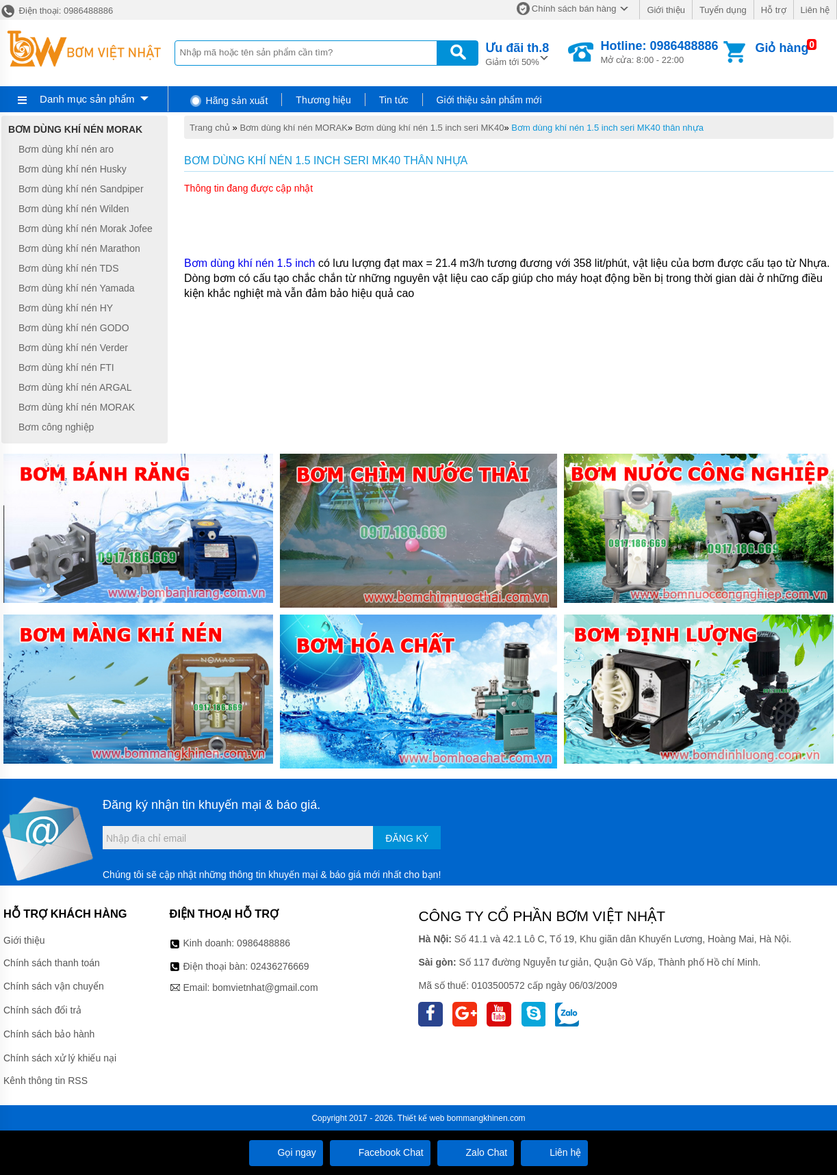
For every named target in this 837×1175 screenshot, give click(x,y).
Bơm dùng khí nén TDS (68, 268)
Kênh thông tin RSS (45, 1080)
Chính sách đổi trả (42, 1010)
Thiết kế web (421, 1118)
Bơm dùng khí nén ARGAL (74, 387)
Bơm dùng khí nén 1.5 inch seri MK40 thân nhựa (607, 127)
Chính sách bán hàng (574, 8)
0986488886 (263, 943)
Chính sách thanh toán (51, 962)
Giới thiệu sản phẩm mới (489, 99)
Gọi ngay (286, 1152)
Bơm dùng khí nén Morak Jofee (85, 228)
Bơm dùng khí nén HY (65, 307)
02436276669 (279, 966)
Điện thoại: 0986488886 (56, 10)
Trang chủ (210, 127)
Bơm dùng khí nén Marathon (79, 248)
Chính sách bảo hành (48, 1034)
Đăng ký (406, 838)
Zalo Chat (476, 1152)
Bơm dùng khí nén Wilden (73, 208)
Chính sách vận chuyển (53, 986)
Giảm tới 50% (517, 53)
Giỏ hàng (781, 48)
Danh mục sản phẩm (87, 99)
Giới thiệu (665, 10)
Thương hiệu (323, 99)
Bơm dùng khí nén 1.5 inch (249, 263)
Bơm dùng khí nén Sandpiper (81, 188)
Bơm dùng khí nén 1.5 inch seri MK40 (429, 127)
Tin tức (394, 99)
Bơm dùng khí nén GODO (73, 327)
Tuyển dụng (723, 10)
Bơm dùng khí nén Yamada (76, 288)
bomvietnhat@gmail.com (265, 987)
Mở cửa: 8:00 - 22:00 (659, 52)
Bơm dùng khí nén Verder (73, 347)
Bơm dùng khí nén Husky (72, 169)
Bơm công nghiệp (56, 427)
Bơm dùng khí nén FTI (66, 367)
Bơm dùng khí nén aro (66, 149)
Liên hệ (815, 10)
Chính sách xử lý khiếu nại (59, 1058)
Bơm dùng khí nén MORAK (294, 127)
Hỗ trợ (773, 10)
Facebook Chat (380, 1152)
